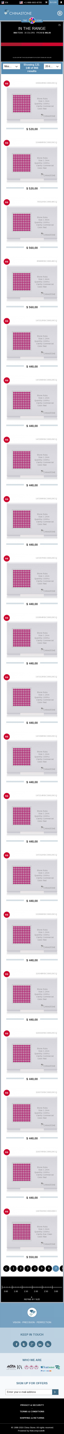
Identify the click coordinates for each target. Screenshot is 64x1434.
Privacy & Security (32, 1405)
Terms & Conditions (32, 1411)
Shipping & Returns (32, 1418)
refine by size (32, 1298)
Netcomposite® (37, 1431)
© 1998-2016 (17, 1427)
